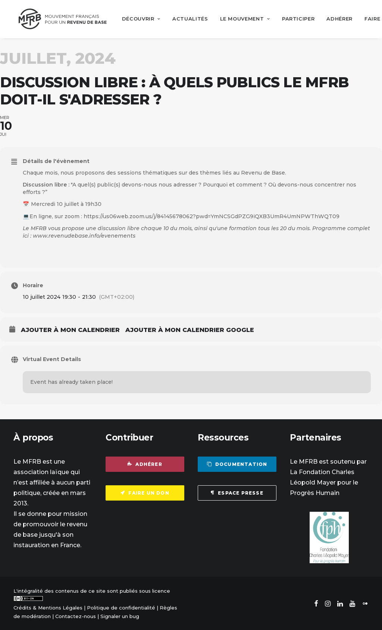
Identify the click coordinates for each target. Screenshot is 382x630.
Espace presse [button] (237, 492)
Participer (294, 19)
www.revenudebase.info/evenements (84, 235)
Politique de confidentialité (121, 607)
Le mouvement (241, 19)
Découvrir (137, 19)
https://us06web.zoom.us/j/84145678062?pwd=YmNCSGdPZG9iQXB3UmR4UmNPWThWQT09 (211, 215)
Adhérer (335, 19)
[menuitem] (136, 18)
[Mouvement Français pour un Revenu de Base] (60, 18)
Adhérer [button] (145, 464)
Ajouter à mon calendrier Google (189, 329)
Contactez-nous (75, 616)
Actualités (186, 19)
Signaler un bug (119, 616)
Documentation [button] (237, 464)
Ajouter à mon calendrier (70, 329)
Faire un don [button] (144, 492)
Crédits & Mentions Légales (47, 607)
